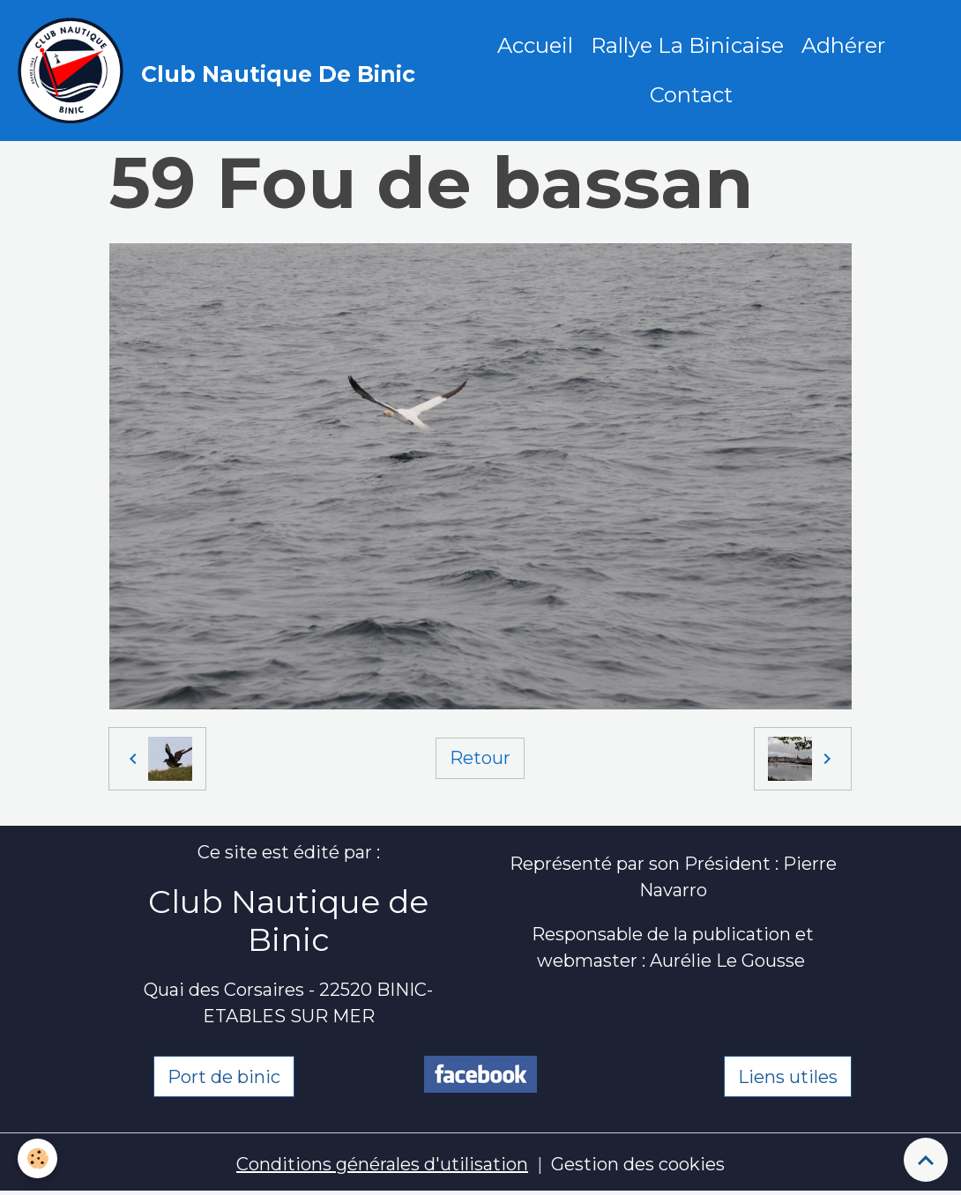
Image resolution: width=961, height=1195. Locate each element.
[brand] (220, 70)
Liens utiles (788, 1076)
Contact (691, 95)
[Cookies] (37, 1158)
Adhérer (843, 45)
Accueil (535, 45)
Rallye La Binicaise (687, 45)
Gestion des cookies (638, 1164)
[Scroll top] (926, 1160)
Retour (480, 757)
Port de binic (224, 1076)
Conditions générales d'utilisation (382, 1164)
